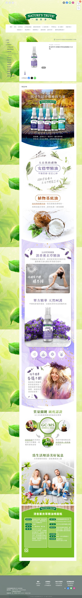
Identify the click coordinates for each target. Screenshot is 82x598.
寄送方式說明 (59, 583)
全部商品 (47, 581)
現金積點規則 (70, 583)
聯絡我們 (38, 583)
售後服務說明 (59, 585)
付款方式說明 (58, 581)
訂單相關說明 (48, 585)
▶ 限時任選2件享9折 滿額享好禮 (13, 54)
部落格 (38, 585)
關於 (38, 581)
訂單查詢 (48, 583)
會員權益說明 (70, 581)
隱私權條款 (70, 585)
